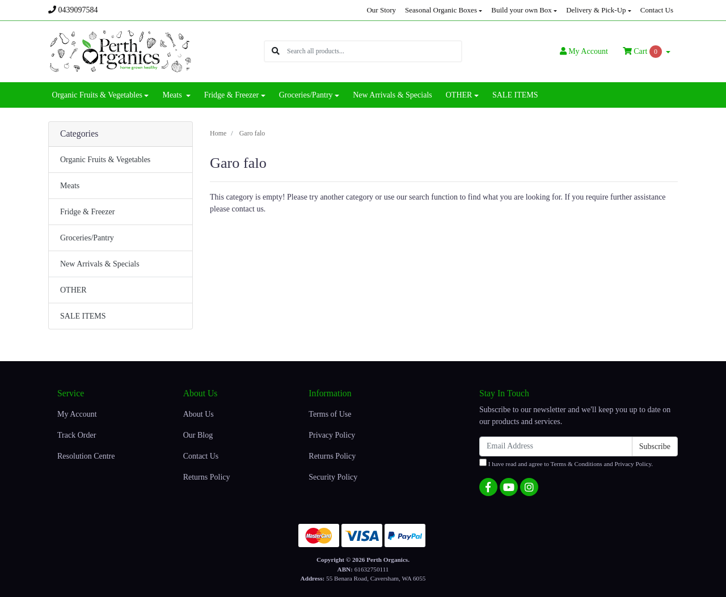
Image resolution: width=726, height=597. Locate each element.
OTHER (73, 290)
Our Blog (198, 435)
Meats (69, 185)
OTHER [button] (459, 95)
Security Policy (333, 477)
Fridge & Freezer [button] (231, 95)
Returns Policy (206, 477)
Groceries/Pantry (87, 238)
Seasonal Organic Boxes (441, 10)
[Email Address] (555, 446)
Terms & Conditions (576, 463)
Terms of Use (330, 414)
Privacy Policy (332, 435)
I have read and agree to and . (566, 463)
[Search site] (275, 51)
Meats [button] (173, 95)
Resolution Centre (86, 456)
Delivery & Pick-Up (596, 10)
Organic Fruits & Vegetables (105, 159)
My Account (77, 414)
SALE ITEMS (515, 95)
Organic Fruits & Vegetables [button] (97, 95)
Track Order (76, 435)
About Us (198, 414)
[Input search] (374, 51)
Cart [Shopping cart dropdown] (643, 51)
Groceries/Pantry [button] (306, 95)
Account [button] (584, 51)
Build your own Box (521, 10)
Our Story (381, 10)
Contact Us (656, 10)
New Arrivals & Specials (392, 95)
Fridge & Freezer (87, 212)
